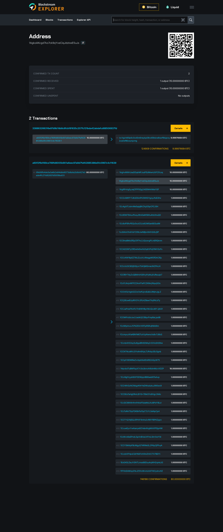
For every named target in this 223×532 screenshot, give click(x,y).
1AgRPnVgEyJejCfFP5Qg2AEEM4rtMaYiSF (139, 189)
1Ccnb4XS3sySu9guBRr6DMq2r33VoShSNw (141, 343)
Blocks (49, 19)
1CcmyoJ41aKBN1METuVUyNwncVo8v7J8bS (141, 334)
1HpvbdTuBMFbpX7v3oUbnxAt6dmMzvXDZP (142, 368)
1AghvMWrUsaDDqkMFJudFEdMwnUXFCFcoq (141, 172)
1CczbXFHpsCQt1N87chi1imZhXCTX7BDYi (140, 454)
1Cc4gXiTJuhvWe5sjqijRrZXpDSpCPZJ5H (138, 206)
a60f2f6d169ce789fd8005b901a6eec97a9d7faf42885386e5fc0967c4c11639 (74, 162)
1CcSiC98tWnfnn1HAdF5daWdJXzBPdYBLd (140, 402)
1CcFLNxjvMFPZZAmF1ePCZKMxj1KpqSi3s (140, 283)
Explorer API (83, 19)
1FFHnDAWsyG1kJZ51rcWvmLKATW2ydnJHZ (141, 471)
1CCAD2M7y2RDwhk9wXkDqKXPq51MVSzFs (140, 249)
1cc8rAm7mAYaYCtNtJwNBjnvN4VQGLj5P (139, 232)
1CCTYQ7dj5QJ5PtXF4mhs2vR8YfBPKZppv (141, 420)
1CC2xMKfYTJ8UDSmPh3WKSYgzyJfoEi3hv (140, 198)
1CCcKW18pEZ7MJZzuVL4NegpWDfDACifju (141, 257)
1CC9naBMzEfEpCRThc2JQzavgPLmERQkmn (140, 240)
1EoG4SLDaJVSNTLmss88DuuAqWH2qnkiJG (141, 462)
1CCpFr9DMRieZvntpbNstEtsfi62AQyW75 (140, 360)
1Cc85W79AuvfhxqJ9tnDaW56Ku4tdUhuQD (140, 215)
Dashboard (35, 19)
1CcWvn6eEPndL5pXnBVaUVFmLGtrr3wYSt (140, 437)
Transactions (65, 19)
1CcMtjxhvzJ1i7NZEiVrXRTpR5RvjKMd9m (139, 326)
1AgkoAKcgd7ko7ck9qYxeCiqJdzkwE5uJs (139, 181)
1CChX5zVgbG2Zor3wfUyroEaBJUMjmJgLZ (140, 292)
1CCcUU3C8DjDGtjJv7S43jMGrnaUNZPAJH (140, 266)
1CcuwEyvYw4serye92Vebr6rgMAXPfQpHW (141, 428)
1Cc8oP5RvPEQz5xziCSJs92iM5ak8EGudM (139, 223)
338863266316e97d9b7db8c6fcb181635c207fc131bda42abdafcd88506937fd (74, 128)
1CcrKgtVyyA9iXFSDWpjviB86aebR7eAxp (140, 377)
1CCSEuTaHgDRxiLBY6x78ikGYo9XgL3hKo (140, 394)
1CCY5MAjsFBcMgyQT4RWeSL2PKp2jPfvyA (141, 445)
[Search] (146, 19)
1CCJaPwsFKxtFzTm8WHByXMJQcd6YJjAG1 (141, 309)
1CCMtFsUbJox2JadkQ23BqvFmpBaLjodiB (140, 317)
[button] (83, 42)
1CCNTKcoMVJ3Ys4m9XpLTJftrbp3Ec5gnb (140, 351)
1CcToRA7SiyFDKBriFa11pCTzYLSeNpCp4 (140, 411)
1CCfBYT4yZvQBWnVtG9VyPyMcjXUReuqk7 (141, 274)
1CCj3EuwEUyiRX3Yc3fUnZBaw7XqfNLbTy (140, 300)
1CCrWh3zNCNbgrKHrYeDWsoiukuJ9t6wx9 (141, 385)
